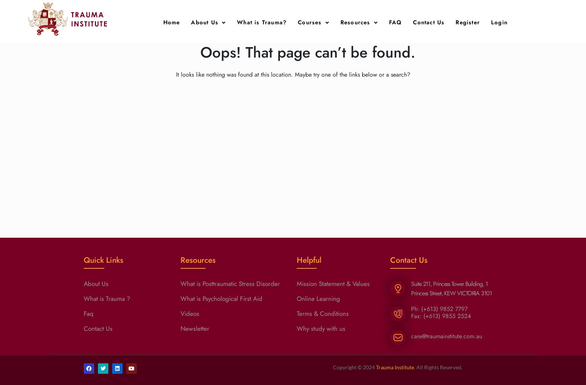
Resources (359, 22)
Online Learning (318, 298)
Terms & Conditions (323, 313)
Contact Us (428, 22)
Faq (88, 313)
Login (499, 22)
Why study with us (321, 328)
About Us (208, 22)
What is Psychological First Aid (221, 298)
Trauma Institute (395, 367)
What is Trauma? (262, 22)
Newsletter (195, 328)
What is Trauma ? (107, 298)
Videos (190, 313)
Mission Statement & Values (333, 283)
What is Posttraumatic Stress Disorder (230, 283)
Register (468, 22)
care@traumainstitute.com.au (446, 336)
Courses (313, 22)
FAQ (395, 22)
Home (171, 22)
